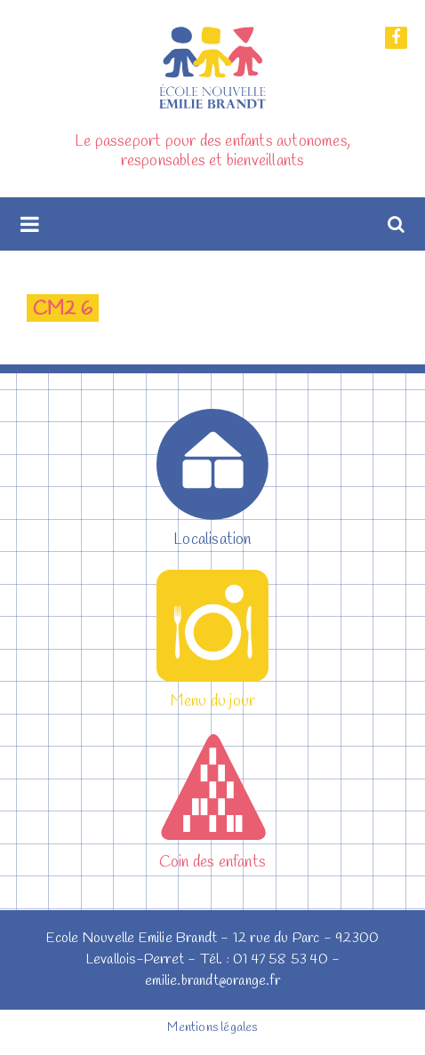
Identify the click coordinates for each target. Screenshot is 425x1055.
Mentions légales (212, 1027)
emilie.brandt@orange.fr (212, 980)
